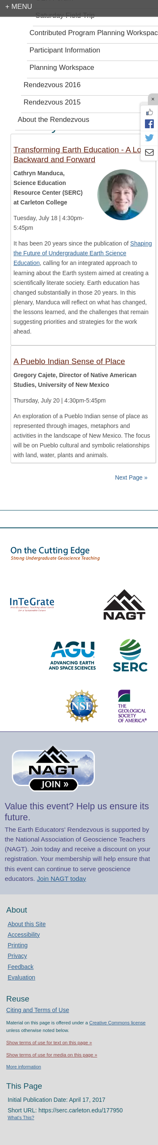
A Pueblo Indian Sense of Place (69, 361)
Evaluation (21, 977)
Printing (17, 945)
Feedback (20, 966)
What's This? (21, 1117)
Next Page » (130, 477)
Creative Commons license (117, 1022)
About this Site (27, 924)
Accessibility (24, 934)
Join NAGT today (61, 878)
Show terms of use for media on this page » (51, 1054)
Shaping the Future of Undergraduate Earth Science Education (82, 253)
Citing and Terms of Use (37, 1010)
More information (23, 1066)
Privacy (17, 955)
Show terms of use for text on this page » (49, 1042)
